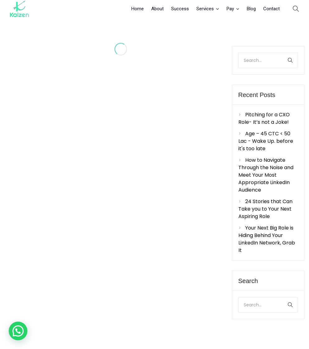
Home (137, 9)
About (157, 9)
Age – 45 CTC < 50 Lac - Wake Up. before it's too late (265, 141)
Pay (230, 9)
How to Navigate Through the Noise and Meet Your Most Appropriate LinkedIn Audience (265, 174)
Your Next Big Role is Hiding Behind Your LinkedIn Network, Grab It (266, 239)
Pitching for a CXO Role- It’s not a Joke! (264, 118)
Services (205, 9)
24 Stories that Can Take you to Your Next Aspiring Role (265, 209)
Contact (271, 9)
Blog (251, 9)
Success (180, 9)
